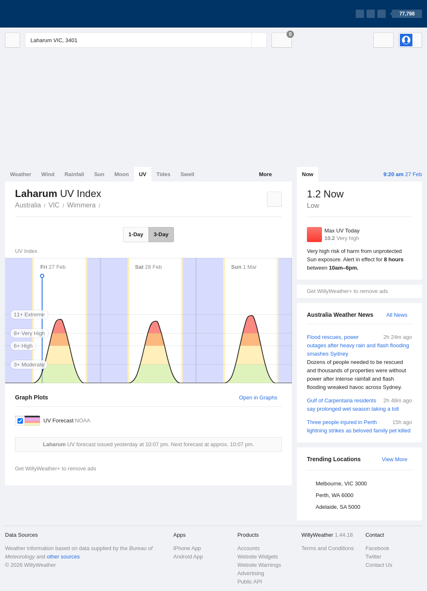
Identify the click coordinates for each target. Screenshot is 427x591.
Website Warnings (259, 565)
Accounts (248, 548)
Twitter (373, 556)
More (265, 174)
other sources (63, 556)
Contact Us (378, 565)
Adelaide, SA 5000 (338, 507)
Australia (28, 205)
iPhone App (187, 548)
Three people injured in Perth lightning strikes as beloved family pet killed (359, 426)
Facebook (377, 548)
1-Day (135, 234)
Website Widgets (257, 556)
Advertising (250, 573)
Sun (99, 174)
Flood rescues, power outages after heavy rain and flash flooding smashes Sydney (359, 362)
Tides (163, 174)
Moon (121, 174)
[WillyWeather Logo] (44, 14)
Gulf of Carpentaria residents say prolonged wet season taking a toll (359, 404)
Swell (187, 174)
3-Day (161, 234)
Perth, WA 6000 (335, 495)
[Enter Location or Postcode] (145, 40)
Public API (249, 581)
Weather (20, 174)
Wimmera (81, 205)
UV (142, 174)
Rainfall (74, 174)
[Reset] (244, 40)
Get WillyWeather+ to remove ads (347, 291)
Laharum (104, 204)
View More (394, 459)
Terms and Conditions (327, 548)
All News (396, 315)
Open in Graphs (258, 397)
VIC (54, 205)
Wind (48, 174)
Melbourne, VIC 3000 (341, 483)
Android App (188, 556)
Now (307, 174)
